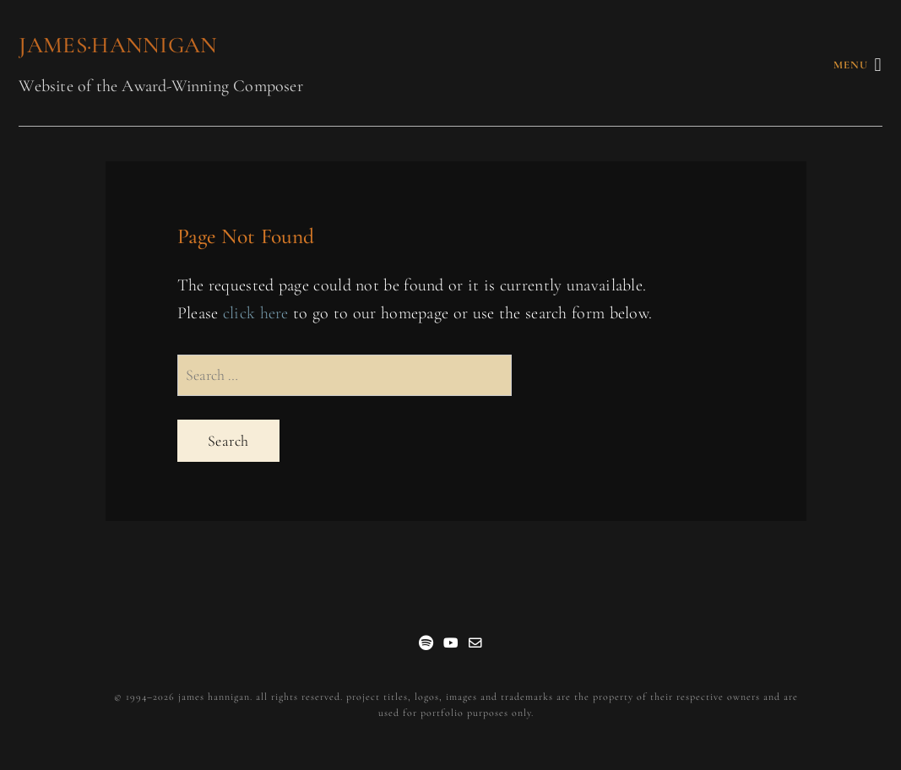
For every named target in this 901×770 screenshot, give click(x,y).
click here (256, 313)
